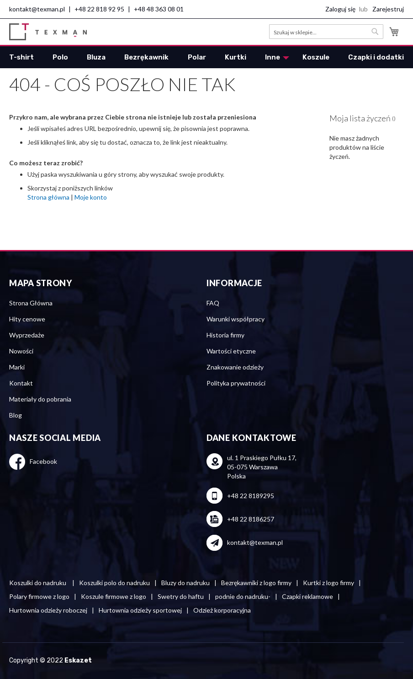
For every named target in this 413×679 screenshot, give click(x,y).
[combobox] (326, 31)
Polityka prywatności (235, 383)
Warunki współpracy (235, 319)
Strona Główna (31, 303)
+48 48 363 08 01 (159, 9)
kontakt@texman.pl (37, 9)
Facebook (43, 461)
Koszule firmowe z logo (113, 596)
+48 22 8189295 (250, 496)
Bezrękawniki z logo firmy (256, 583)
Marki (17, 367)
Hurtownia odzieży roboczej (48, 610)
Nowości (21, 351)
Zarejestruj (388, 9)
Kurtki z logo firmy (328, 583)
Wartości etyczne (231, 351)
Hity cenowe (27, 319)
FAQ (212, 303)
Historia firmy (225, 335)
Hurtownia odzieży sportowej (140, 610)
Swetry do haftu (181, 596)
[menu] (206, 57)
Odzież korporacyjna (222, 610)
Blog (15, 415)
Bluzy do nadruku (185, 583)
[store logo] (48, 31)
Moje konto (90, 197)
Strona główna (48, 197)
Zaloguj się (340, 9)
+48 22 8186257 (250, 519)
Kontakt (21, 383)
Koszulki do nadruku (38, 583)
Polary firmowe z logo (39, 596)
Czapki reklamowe (307, 596)
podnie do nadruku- (242, 596)
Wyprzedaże (26, 335)
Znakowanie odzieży (235, 367)
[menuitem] (21, 57)
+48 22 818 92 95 (99, 9)
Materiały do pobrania (40, 399)
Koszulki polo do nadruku (114, 583)
